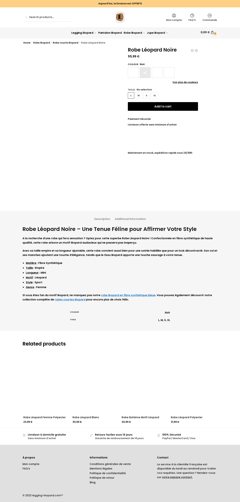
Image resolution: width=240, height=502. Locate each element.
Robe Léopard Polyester (186, 416)
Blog (93, 481)
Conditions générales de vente (110, 462)
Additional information (130, 218)
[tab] (102, 215)
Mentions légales (101, 467)
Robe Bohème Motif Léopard (140, 416)
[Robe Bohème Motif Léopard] (145, 381)
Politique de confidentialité (108, 472)
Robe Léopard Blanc (85, 416)
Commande (209, 17)
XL (155, 94)
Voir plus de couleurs (185, 81)
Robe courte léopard (65, 41)
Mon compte (174, 17)
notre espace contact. (177, 476)
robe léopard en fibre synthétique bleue (128, 294)
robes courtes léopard (70, 298)
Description (102, 218)
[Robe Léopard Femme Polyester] (46, 381)
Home (26, 41)
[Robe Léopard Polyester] (194, 381)
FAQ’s (26, 467)
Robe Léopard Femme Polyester (44, 416)
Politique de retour (102, 476)
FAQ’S (192, 17)
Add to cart (163, 105)
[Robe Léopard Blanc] (95, 381)
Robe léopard (41, 41)
